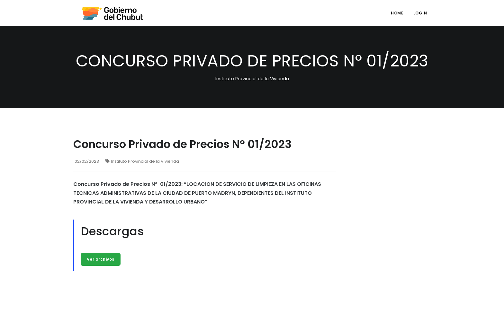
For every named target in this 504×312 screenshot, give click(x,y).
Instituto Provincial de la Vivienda (142, 161)
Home (397, 13)
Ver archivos (100, 259)
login (420, 13)
